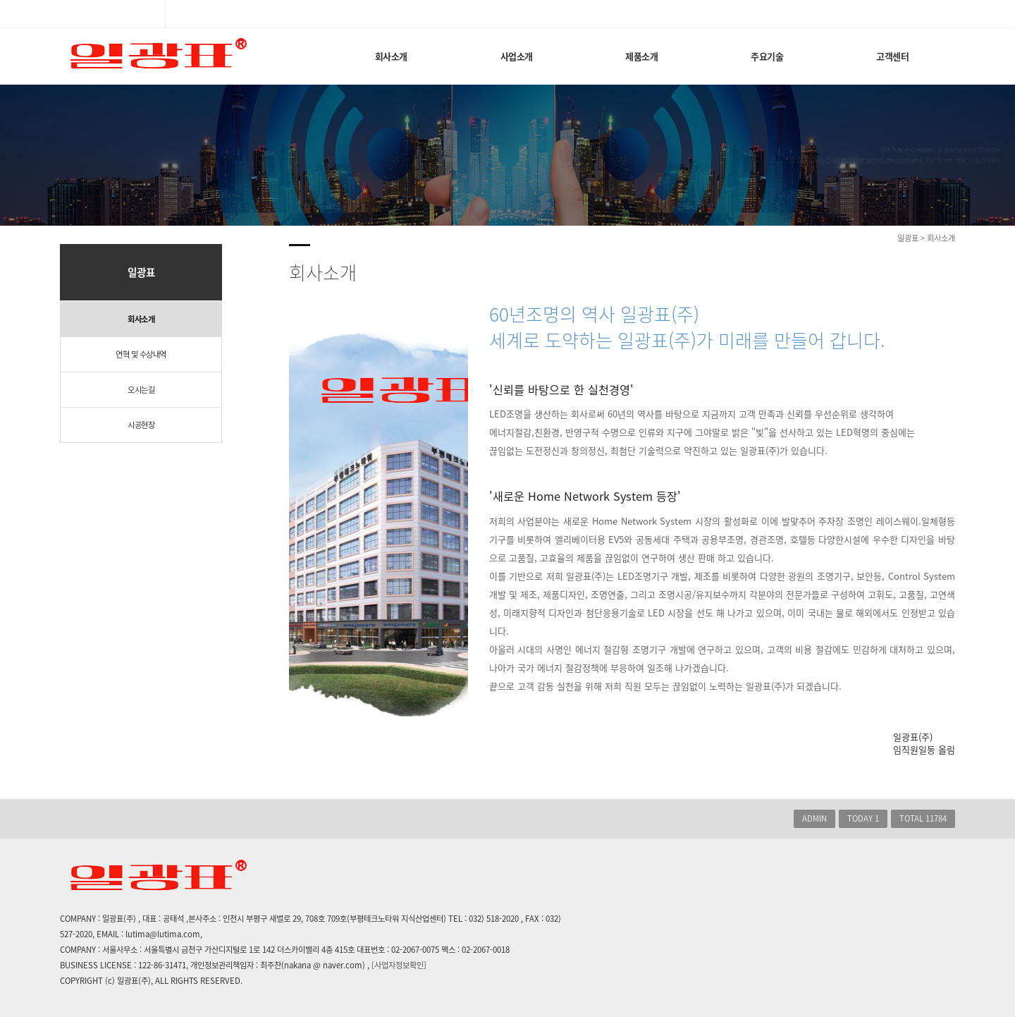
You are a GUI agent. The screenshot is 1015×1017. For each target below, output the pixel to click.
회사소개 (391, 56)
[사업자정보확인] (398, 965)
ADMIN (814, 818)
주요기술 (767, 56)
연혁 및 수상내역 (141, 354)
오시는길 (141, 390)
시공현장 (141, 425)
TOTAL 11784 (923, 818)
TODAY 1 (863, 818)
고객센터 (892, 56)
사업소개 (516, 56)
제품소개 (641, 56)
